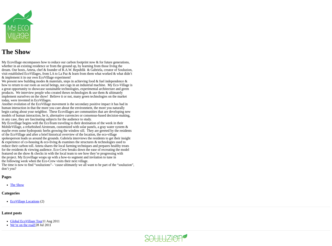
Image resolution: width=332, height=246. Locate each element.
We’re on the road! (23, 225)
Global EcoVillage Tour (26, 221)
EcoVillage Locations (24, 201)
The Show (17, 185)
